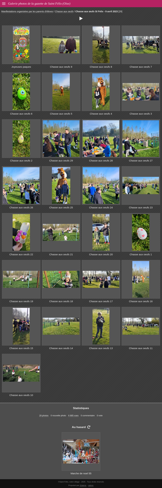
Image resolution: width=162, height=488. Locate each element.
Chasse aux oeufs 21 (61, 254)
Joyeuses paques (21, 66)
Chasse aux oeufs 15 (21, 348)
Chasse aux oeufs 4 (101, 113)
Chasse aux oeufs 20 (101, 254)
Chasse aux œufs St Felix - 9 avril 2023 (96, 11)
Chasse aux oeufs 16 (140, 301)
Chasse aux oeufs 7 (141, 66)
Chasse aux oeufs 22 (21, 254)
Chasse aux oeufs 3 (141, 113)
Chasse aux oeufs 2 (21, 160)
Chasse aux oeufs (64, 11)
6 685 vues (73, 415)
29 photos (43, 415)
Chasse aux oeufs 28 (101, 160)
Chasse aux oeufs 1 (141, 254)
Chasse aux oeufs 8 (101, 66)
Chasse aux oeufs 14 (61, 348)
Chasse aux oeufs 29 (61, 160)
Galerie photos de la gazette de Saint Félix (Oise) (39, 3)
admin (90, 485)
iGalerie (83, 485)
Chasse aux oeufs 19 (21, 301)
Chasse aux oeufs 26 (21, 207)
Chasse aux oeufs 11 (140, 348)
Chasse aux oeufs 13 (101, 348)
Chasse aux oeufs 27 (140, 160)
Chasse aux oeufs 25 (61, 207)
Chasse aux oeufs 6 (21, 113)
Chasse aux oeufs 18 (61, 301)
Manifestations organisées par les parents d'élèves (27, 11)
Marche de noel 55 (81, 473)
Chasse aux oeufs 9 (61, 66)
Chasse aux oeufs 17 (101, 301)
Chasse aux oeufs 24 (101, 207)
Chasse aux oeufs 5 (61, 113)
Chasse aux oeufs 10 (21, 395)
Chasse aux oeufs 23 (140, 207)
